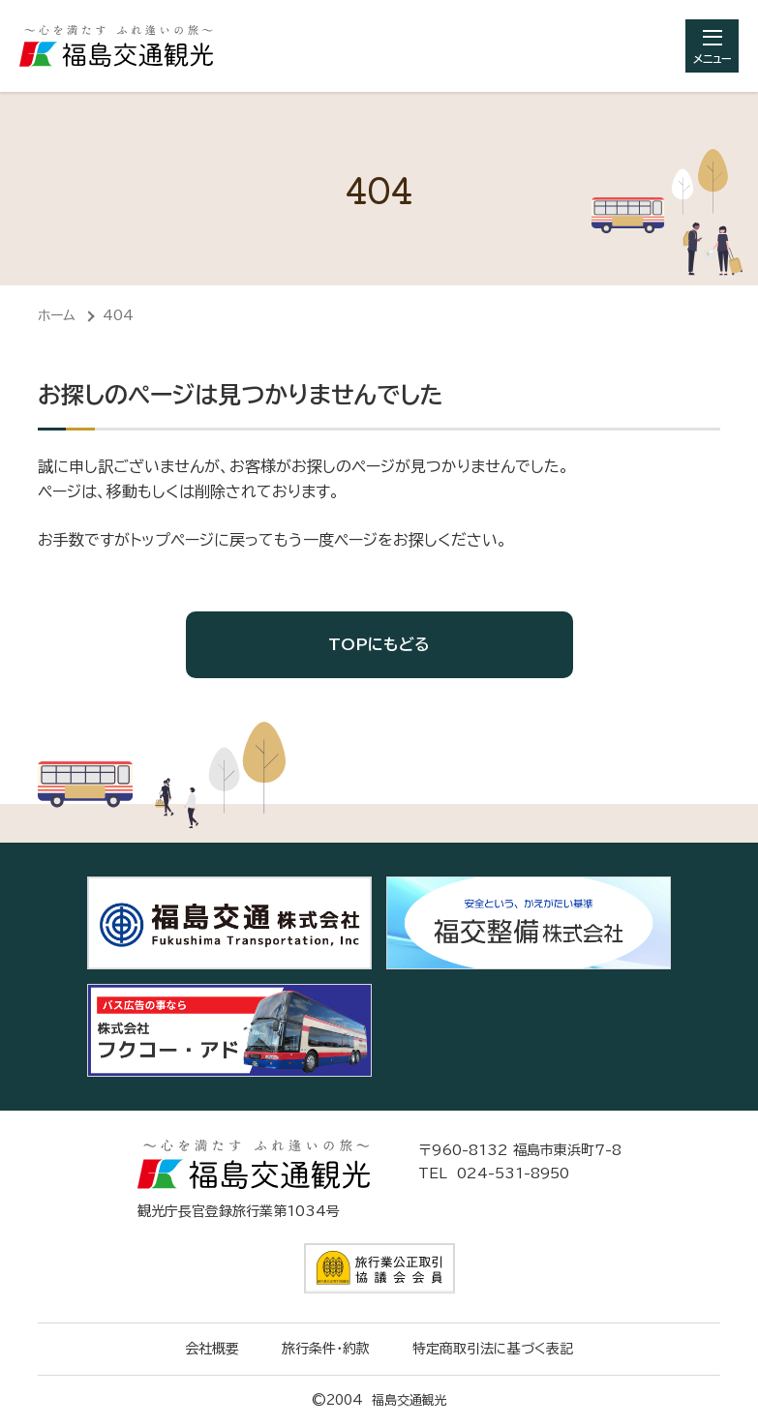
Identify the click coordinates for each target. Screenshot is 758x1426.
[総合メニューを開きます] (712, 46)
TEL (493, 1173)
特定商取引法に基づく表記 (492, 1348)
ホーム (57, 315)
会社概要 (212, 1348)
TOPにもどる (379, 644)
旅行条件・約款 (326, 1348)
